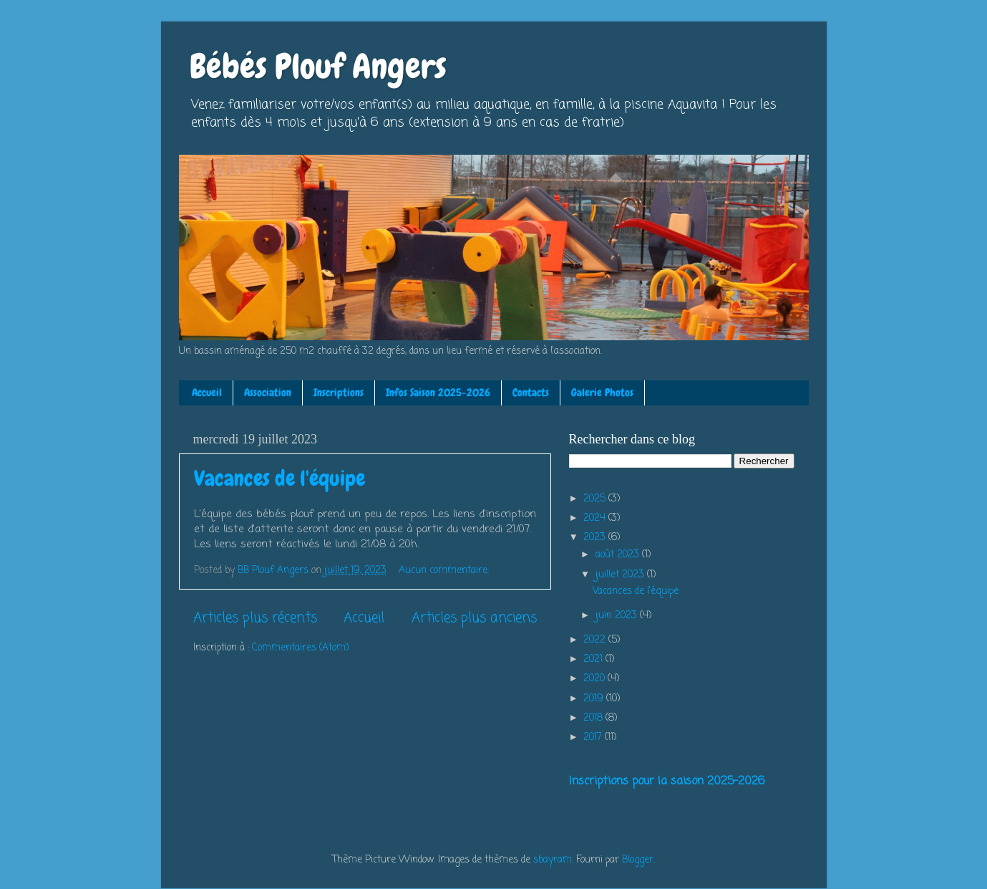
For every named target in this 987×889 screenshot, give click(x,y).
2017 (594, 737)
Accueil (207, 392)
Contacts (530, 392)
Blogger (637, 860)
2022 (595, 640)
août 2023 (618, 554)
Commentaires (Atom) (300, 647)
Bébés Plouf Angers (318, 66)
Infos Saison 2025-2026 (438, 392)
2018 (594, 718)
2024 (595, 518)
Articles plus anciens (474, 618)
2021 (594, 659)
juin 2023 (617, 615)
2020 (595, 678)
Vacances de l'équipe (279, 478)
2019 (594, 698)
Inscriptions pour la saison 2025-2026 (666, 781)
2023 (595, 537)
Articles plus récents (255, 618)
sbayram (552, 860)
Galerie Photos (602, 392)
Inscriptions (338, 392)
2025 (595, 498)
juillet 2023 (621, 574)
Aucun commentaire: (445, 570)
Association (267, 392)
